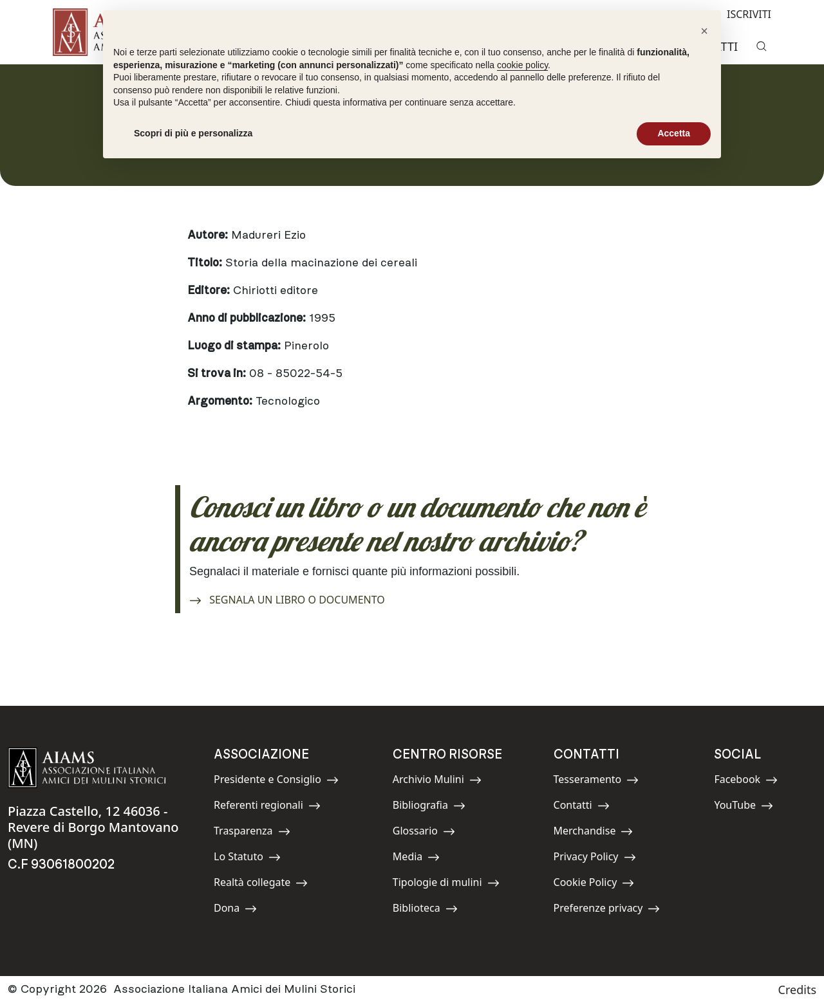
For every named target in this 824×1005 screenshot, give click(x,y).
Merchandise (593, 833)
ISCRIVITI (739, 13)
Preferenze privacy (607, 910)
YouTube (743, 807)
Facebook (746, 781)
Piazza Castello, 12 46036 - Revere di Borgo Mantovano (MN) (93, 827)
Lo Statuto (247, 858)
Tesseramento (596, 781)
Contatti (583, 807)
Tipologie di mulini (446, 884)
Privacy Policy (595, 858)
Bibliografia (429, 807)
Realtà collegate (261, 884)
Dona (243, 910)
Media (422, 858)
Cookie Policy (594, 884)
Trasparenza (252, 833)
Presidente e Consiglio (276, 781)
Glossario (424, 833)
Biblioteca (425, 910)
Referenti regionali (267, 807)
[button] (704, 31)
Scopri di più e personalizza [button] (193, 133)
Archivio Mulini (437, 781)
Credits (797, 989)
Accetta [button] (673, 133)
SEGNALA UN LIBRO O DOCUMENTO (287, 598)
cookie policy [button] (522, 65)
